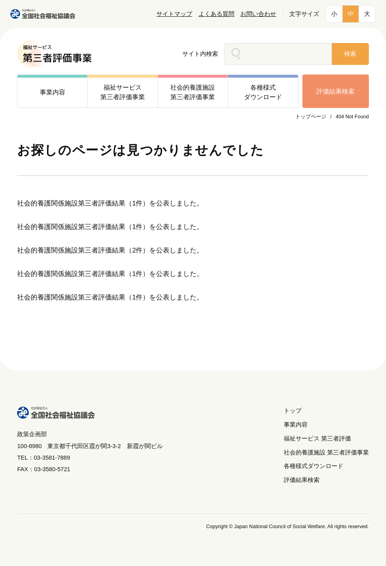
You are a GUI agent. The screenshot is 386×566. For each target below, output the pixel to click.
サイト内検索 (200, 54)
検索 (350, 54)
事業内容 (296, 424)
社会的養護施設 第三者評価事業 (326, 452)
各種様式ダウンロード (313, 466)
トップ (293, 410)
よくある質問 (216, 14)
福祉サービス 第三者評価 (317, 438)
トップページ (310, 116)
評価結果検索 (335, 91)
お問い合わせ (258, 14)
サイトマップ (174, 14)
